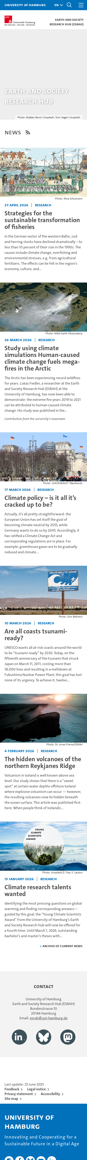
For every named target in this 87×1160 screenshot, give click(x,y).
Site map (11, 1098)
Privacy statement (19, 1093)
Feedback (12, 1089)
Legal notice (36, 1089)
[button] (57, 5)
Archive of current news (62, 946)
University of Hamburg (25, 4)
